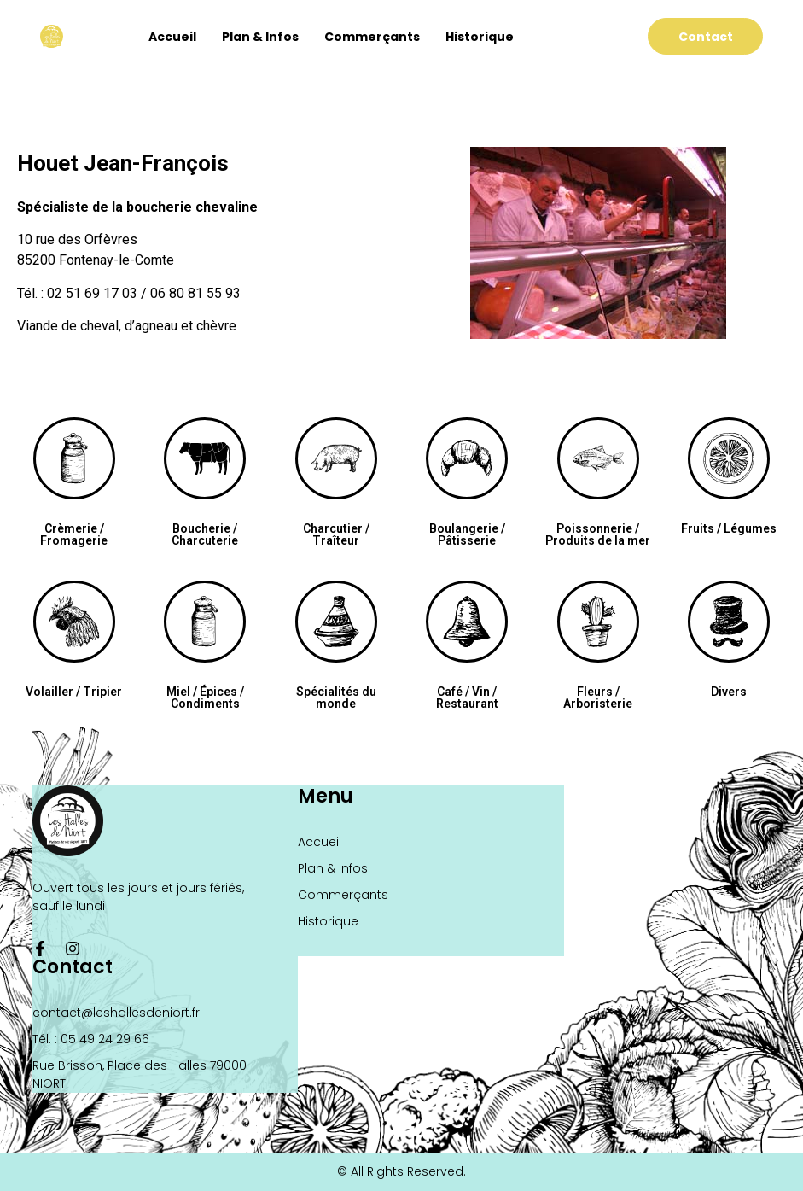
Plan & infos (260, 36)
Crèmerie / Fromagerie (74, 534)
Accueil (172, 36)
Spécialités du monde (336, 697)
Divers (729, 691)
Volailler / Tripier (74, 691)
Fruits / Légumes (729, 528)
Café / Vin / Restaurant (467, 697)
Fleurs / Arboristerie (597, 697)
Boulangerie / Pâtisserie (467, 534)
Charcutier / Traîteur (336, 534)
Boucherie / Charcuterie (205, 534)
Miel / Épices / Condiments (205, 697)
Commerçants (372, 36)
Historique (479, 36)
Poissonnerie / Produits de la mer (597, 534)
